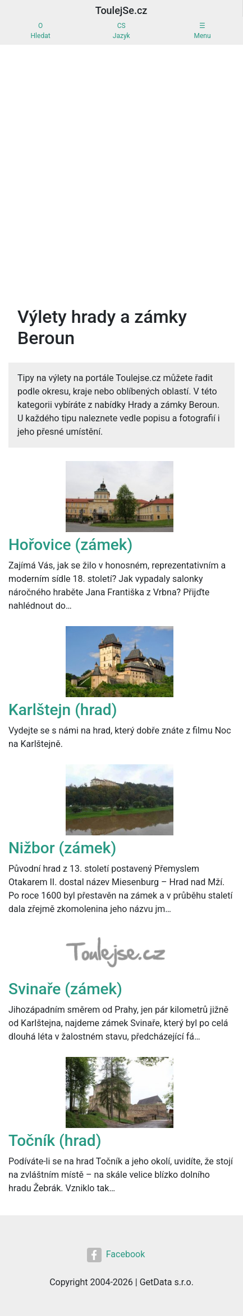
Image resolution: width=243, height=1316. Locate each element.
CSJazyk (121, 31)
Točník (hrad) (54, 1140)
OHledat (41, 31)
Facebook (116, 1255)
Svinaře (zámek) (65, 989)
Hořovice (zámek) (70, 544)
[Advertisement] (121, 171)
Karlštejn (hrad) (62, 710)
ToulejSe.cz (121, 10)
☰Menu (202, 31)
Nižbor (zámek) (62, 848)
